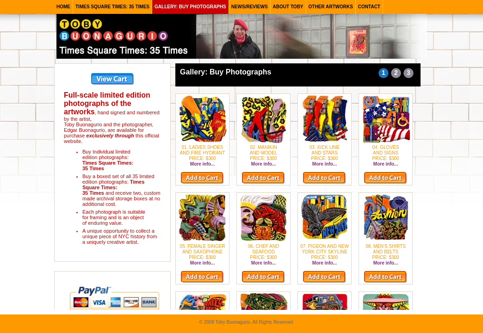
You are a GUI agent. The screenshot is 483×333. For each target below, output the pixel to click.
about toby (288, 6)
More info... (202, 163)
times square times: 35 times (112, 6)
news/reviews (249, 6)
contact (369, 6)
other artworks (331, 6)
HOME (63, 6)
